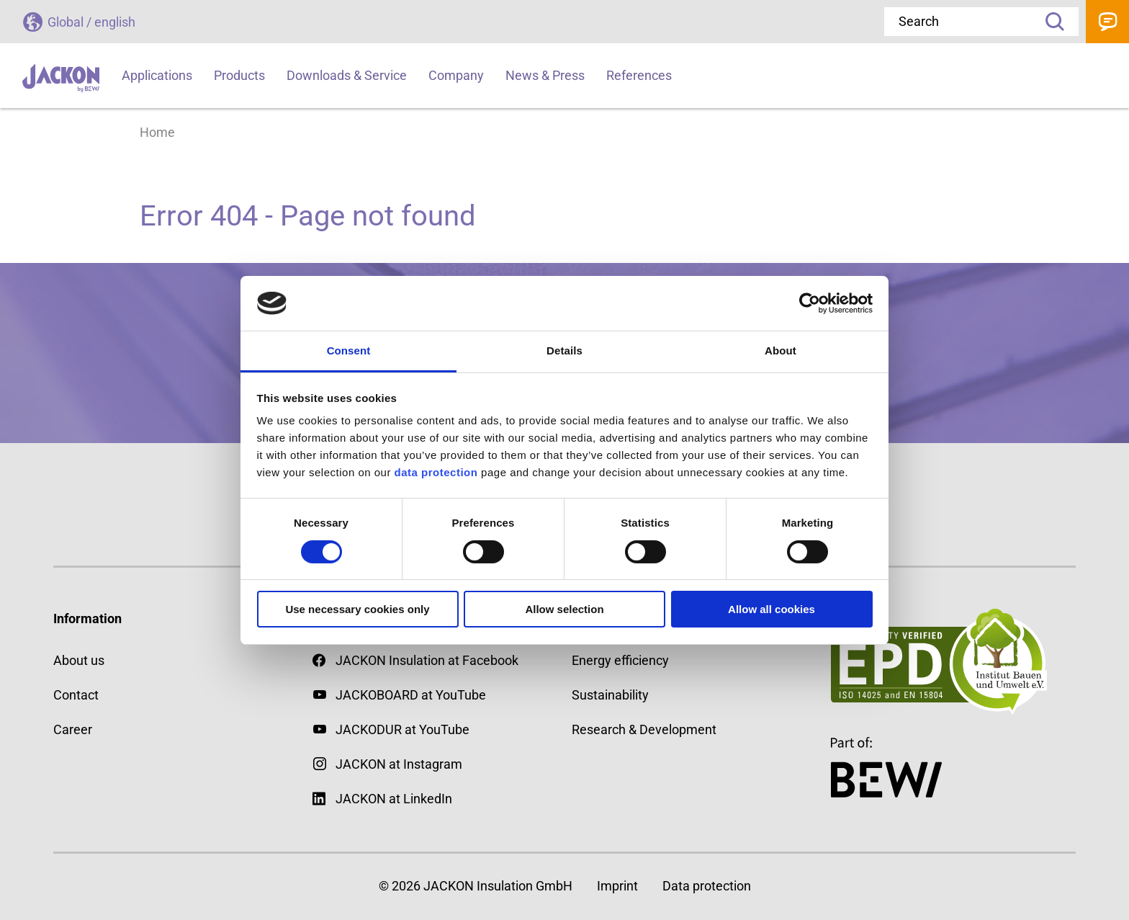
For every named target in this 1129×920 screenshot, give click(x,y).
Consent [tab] (349, 350)
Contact (1107, 21)
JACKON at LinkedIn (382, 798)
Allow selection (564, 609)
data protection (434, 472)
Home (157, 132)
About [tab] (780, 350)
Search (1050, 21)
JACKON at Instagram (399, 764)
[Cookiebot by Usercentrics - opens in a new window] (810, 303)
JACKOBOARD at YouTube (411, 694)
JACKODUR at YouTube (402, 729)
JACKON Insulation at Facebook (415, 660)
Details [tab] (564, 350)
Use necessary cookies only (357, 609)
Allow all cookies (771, 609)
